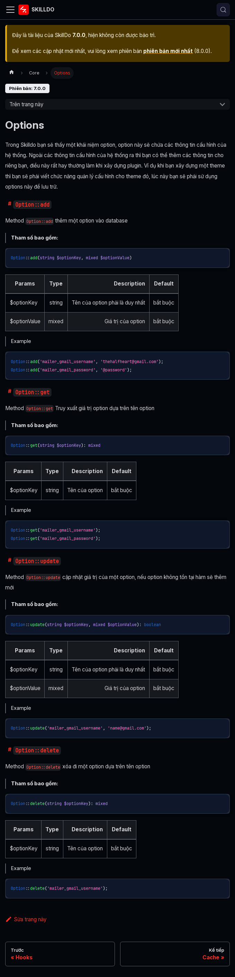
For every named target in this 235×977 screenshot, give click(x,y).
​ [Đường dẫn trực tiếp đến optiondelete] (8, 750)
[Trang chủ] (11, 73)
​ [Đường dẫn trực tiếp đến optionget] (8, 392)
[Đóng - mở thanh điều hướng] (10, 9)
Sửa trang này (25, 919)
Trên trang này (26, 104)
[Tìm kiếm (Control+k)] (223, 9)
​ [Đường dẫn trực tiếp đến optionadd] (8, 204)
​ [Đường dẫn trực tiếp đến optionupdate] (8, 561)
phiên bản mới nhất (168, 51)
